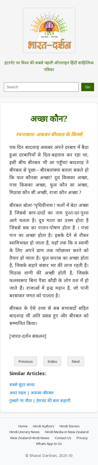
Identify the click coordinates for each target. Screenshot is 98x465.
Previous (25, 361)
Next (76, 361)
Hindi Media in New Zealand (67, 431)
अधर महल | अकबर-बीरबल (31, 393)
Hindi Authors (43, 426)
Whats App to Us (49, 443)
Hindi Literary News (24, 431)
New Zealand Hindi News (29, 437)
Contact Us (63, 437)
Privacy (82, 437)
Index (52, 361)
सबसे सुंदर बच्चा (21, 384)
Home (23, 426)
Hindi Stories (70, 426)
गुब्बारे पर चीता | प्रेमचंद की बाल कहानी (39, 400)
